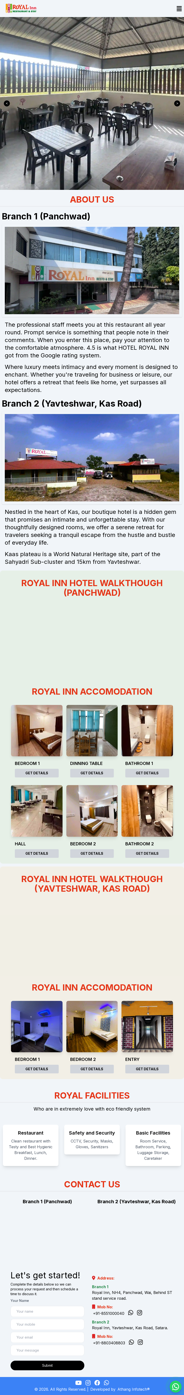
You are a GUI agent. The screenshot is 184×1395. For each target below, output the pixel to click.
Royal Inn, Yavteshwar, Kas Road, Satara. (130, 1327)
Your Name (20, 1301)
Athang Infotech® (133, 1389)
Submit (47, 1365)
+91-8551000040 (108, 1313)
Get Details (36, 773)
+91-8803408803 (109, 1343)
